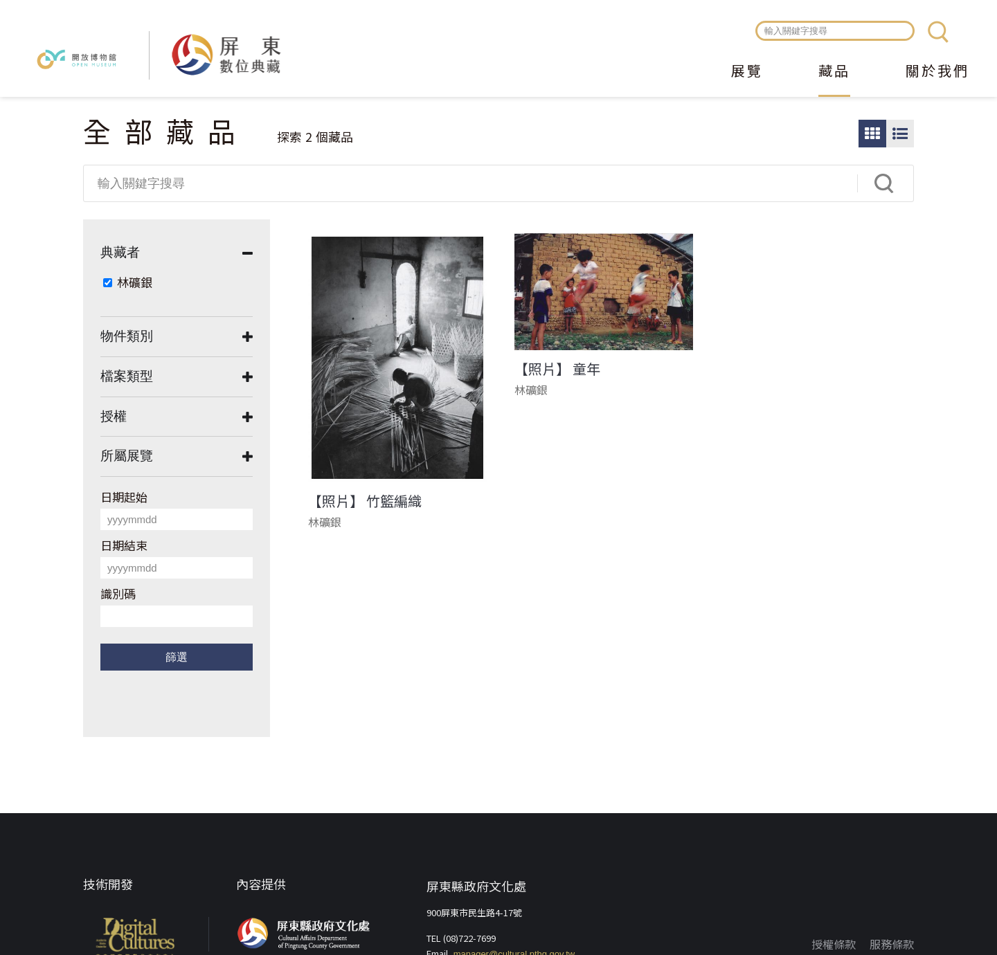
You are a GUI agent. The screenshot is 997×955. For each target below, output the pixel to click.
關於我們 (937, 72)
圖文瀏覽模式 (900, 133)
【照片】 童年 (557, 369)
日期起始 (123, 496)
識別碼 (118, 593)
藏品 (834, 72)
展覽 (747, 72)
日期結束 (123, 545)
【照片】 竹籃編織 (365, 501)
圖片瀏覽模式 (872, 133)
